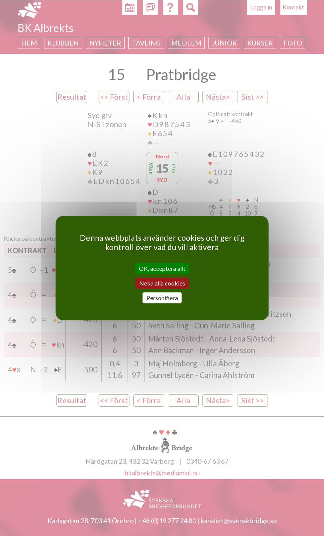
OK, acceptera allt (162, 268)
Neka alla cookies (162, 283)
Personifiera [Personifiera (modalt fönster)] (162, 297)
